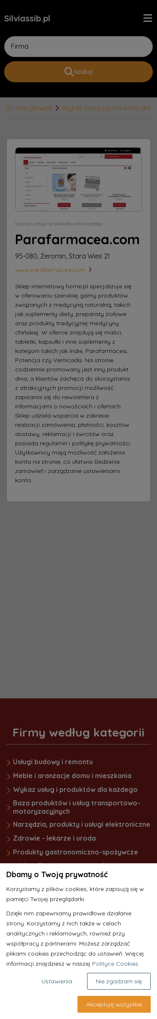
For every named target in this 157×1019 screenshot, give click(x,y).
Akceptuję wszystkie (114, 1004)
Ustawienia (56, 981)
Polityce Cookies (115, 963)
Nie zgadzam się (119, 981)
